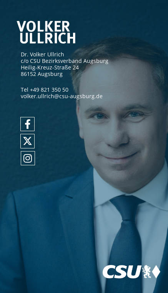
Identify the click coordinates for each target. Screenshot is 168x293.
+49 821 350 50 (49, 89)
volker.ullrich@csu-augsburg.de (62, 96)
